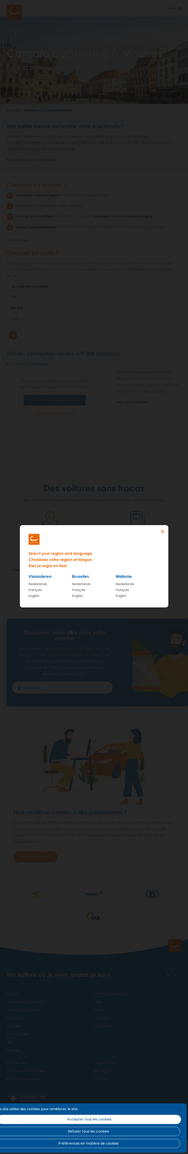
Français (35, 590)
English (34, 595)
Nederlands (38, 584)
